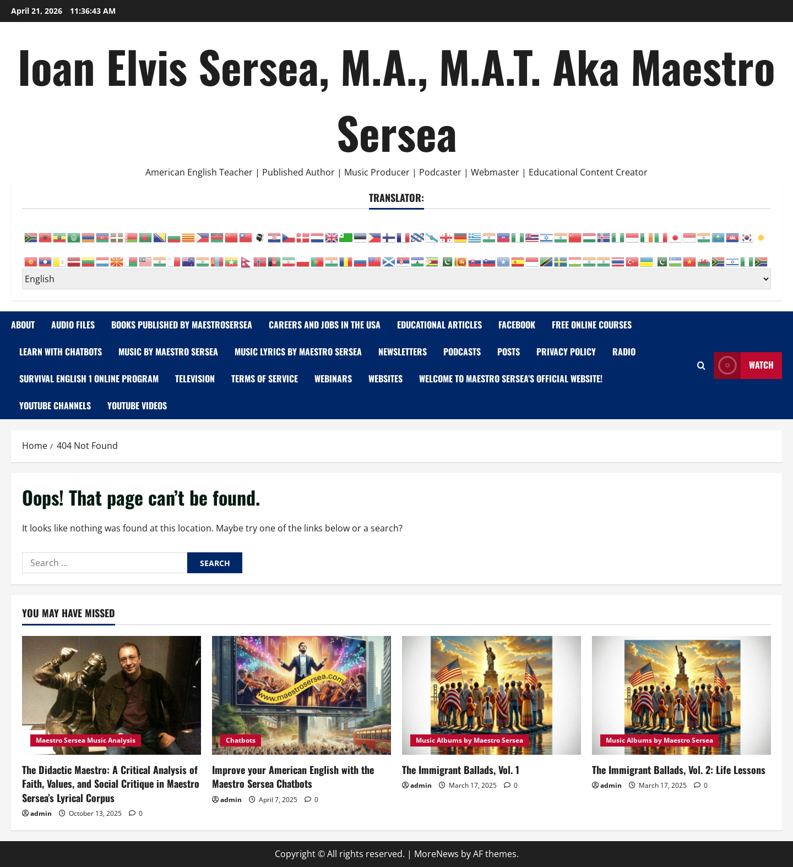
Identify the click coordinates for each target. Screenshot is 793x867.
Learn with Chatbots (60, 351)
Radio (624, 351)
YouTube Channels (55, 405)
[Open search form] (701, 365)
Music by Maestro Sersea (168, 351)
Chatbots (241, 740)
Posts (508, 351)
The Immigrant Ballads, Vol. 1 (460, 769)
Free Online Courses (592, 324)
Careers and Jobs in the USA (325, 324)
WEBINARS (333, 378)
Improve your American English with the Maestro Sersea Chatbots (293, 776)
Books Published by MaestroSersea (181, 324)
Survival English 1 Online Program (89, 378)
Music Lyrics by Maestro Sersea (298, 351)
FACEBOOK (516, 324)
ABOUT (23, 324)
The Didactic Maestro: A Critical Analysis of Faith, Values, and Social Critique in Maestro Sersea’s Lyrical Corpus (110, 783)
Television (195, 378)
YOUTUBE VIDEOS (137, 405)
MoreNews (436, 854)
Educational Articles (439, 324)
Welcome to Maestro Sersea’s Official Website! (510, 378)
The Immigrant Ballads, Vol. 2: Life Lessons (678, 769)
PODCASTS (462, 351)
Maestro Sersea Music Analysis (85, 740)
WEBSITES (385, 378)
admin (41, 813)
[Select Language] (396, 278)
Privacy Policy (566, 351)
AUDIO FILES (73, 324)
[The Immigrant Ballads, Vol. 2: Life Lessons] (681, 695)
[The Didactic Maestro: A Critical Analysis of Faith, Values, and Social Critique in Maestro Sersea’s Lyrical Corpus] (111, 695)
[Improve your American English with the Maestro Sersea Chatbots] (301, 695)
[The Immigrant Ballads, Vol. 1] (491, 695)
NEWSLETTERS (402, 351)
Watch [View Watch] (744, 365)
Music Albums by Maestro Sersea (469, 740)
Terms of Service (264, 378)
